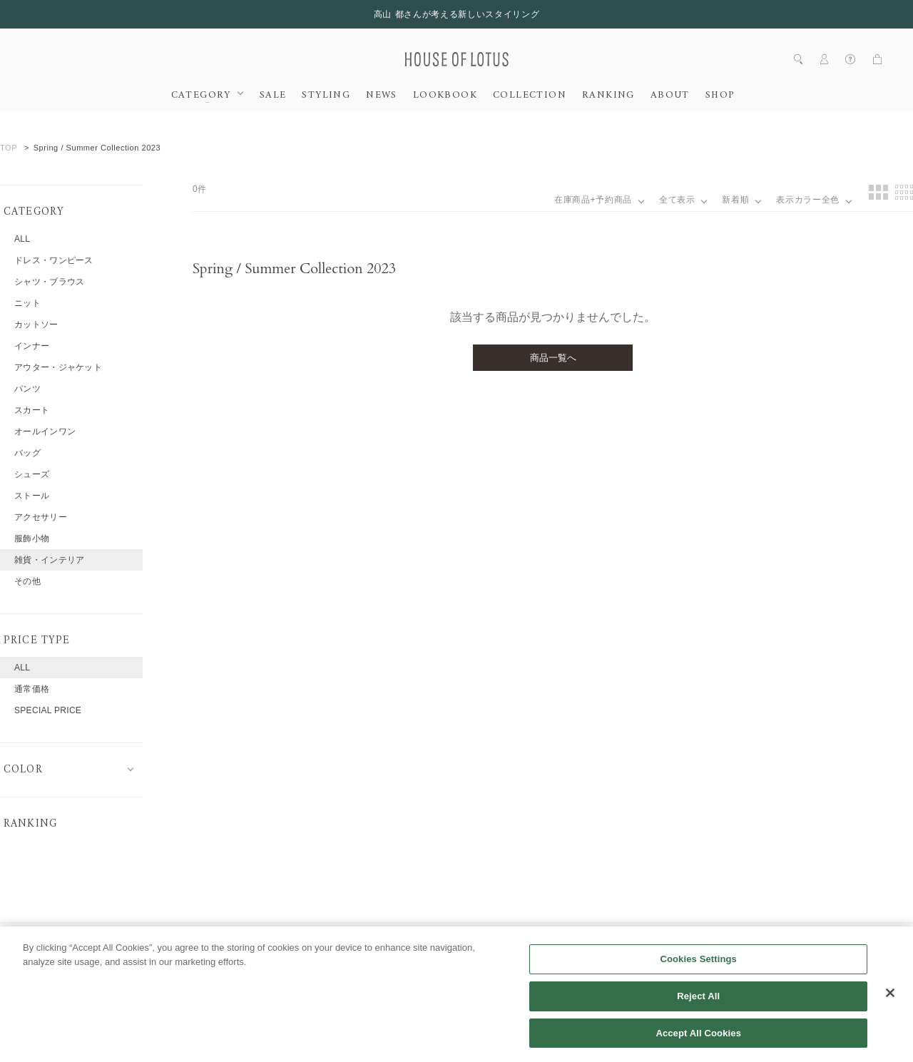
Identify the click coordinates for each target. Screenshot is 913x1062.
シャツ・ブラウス (49, 282)
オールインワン (45, 431)
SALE (273, 96)
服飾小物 (31, 538)
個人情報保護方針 (495, 940)
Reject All (698, 1011)
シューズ (31, 474)
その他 (27, 581)
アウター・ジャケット (58, 367)
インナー (31, 346)
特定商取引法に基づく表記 (700, 940)
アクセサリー (40, 517)
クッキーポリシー (589, 940)
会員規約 (356, 940)
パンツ (27, 389)
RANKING (608, 96)
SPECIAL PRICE (47, 710)
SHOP (720, 96)
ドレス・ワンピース (53, 260)
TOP (8, 147)
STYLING (326, 96)
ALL (22, 239)
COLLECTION (529, 96)
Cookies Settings (698, 974)
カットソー (36, 325)
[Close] (890, 1007)
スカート (31, 410)
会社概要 (179, 940)
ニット (27, 303)
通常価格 (31, 689)
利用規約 (417, 940)
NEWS (381, 96)
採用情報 (241, 940)
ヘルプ (298, 940)
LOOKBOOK (445, 96)
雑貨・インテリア (49, 560)
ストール (31, 496)
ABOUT (670, 96)
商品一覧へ (553, 357)
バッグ (27, 453)
